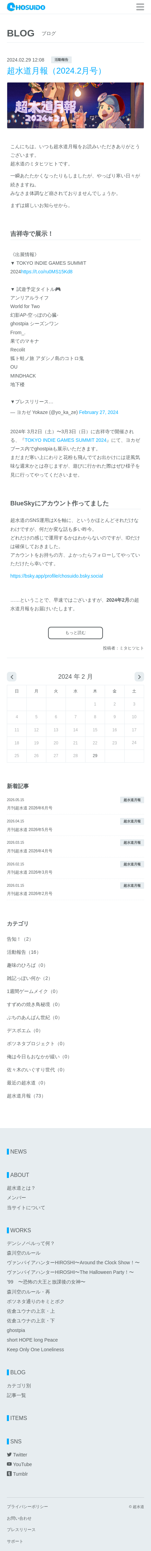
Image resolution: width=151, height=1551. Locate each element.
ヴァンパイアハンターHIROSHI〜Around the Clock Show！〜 (73, 1262)
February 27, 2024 (98, 412)
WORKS (20, 1230)
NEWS (18, 1152)
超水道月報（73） (26, 1096)
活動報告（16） (24, 952)
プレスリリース (21, 1530)
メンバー (16, 1197)
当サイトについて (26, 1207)
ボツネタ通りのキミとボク (36, 1301)
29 (95, 755)
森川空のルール (23, 1253)
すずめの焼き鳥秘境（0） (34, 1004)
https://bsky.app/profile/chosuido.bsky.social (56, 576)
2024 (65, 676)
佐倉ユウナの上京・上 (31, 1311)
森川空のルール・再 (28, 1292)
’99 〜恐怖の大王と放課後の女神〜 (46, 1282)
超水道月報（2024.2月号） (56, 70)
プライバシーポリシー (27, 1507)
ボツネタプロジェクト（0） (37, 1043)
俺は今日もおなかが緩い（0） (39, 1056)
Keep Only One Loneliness (35, 1349)
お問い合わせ (19, 1518)
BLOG (17, 1372)
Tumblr (17, 1474)
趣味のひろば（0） (27, 965)
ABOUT (19, 1175)
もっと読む (75, 632)
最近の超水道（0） (27, 1082)
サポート (15, 1541)
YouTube (19, 1464)
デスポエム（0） (25, 1030)
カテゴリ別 (19, 1385)
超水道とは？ (21, 1188)
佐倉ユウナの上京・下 (31, 1320)
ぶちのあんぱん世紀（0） (34, 1017)
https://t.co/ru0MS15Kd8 (46, 271)
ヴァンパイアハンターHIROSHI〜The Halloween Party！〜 (70, 1272)
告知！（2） (20, 939)
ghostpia (16, 1330)
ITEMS (18, 1418)
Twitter (17, 1454)
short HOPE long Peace (32, 1340)
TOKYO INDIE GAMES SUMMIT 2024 (65, 440)
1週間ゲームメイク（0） (33, 991)
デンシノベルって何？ (31, 1243)
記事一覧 (16, 1395)
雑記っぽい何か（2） (30, 978)
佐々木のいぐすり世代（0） (37, 1069)
